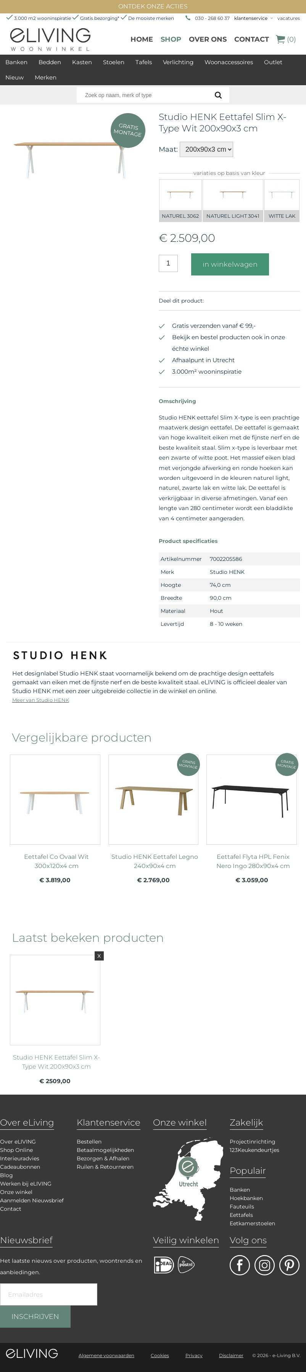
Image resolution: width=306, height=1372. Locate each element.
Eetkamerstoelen (252, 1223)
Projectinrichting (252, 1141)
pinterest (289, 1265)
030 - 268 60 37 (212, 18)
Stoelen (113, 62)
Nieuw (14, 77)
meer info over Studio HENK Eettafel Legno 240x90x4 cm (154, 812)
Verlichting (178, 62)
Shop (171, 39)
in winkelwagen (230, 264)
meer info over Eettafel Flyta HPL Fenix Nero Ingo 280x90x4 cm (252, 812)
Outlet (273, 62)
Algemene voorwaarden (106, 1355)
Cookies (160, 1355)
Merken (45, 77)
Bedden (50, 62)
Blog (6, 1175)
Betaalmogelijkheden (105, 1150)
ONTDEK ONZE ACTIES (153, 6)
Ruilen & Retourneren (105, 1166)
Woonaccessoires (229, 62)
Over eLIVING (18, 1141)
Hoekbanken (246, 1198)
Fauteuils (242, 1206)
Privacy (194, 1355)
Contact (251, 39)
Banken (16, 62)
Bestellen (89, 1141)
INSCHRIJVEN (35, 1316)
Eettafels (241, 1215)
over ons (208, 39)
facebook (240, 1265)
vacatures (288, 18)
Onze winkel (16, 1192)
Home (141, 39)
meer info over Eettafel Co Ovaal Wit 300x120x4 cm (55, 812)
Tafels (143, 62)
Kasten (82, 62)
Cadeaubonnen (20, 1166)
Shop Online (16, 1150)
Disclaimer (231, 1355)
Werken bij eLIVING (26, 1183)
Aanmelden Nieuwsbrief (32, 1200)
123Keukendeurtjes (254, 1150)
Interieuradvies (19, 1158)
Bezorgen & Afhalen (103, 1158)
